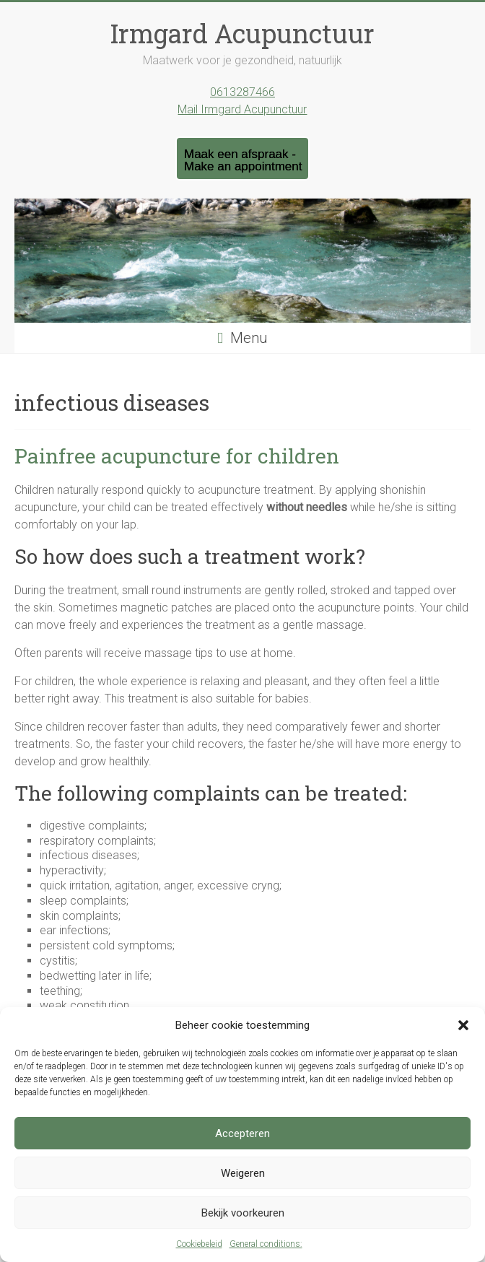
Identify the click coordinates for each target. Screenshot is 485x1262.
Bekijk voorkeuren (242, 1212)
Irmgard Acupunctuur (242, 33)
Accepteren (242, 1133)
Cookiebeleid (199, 1244)
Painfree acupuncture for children (176, 456)
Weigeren (243, 1173)
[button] (463, 1025)
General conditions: (266, 1244)
